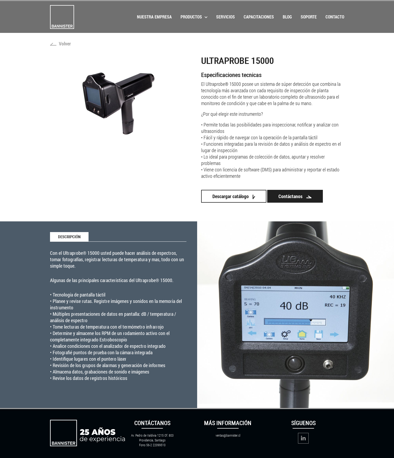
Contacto (335, 17)
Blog (287, 17)
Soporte (309, 17)
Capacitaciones (259, 17)
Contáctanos (295, 196)
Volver (60, 43)
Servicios (225, 17)
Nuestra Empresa (154, 17)
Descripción (69, 236)
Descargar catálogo (233, 196)
